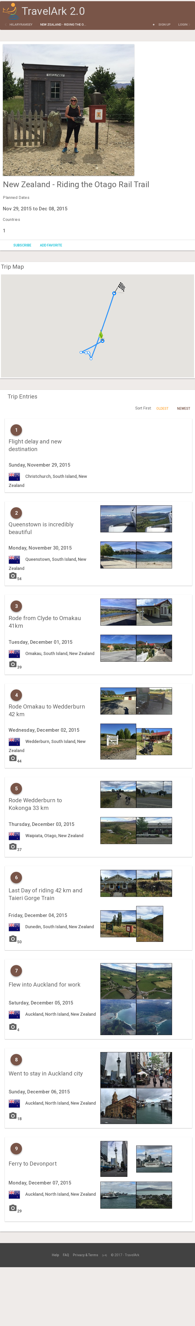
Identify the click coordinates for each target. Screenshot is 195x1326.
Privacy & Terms (85, 1255)
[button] (81, 352)
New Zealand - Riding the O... (63, 24)
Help (55, 1255)
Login (182, 24)
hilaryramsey (21, 24)
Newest (183, 408)
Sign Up (164, 24)
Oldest (162, 408)
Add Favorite (51, 245)
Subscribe (22, 245)
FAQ (66, 1255)
